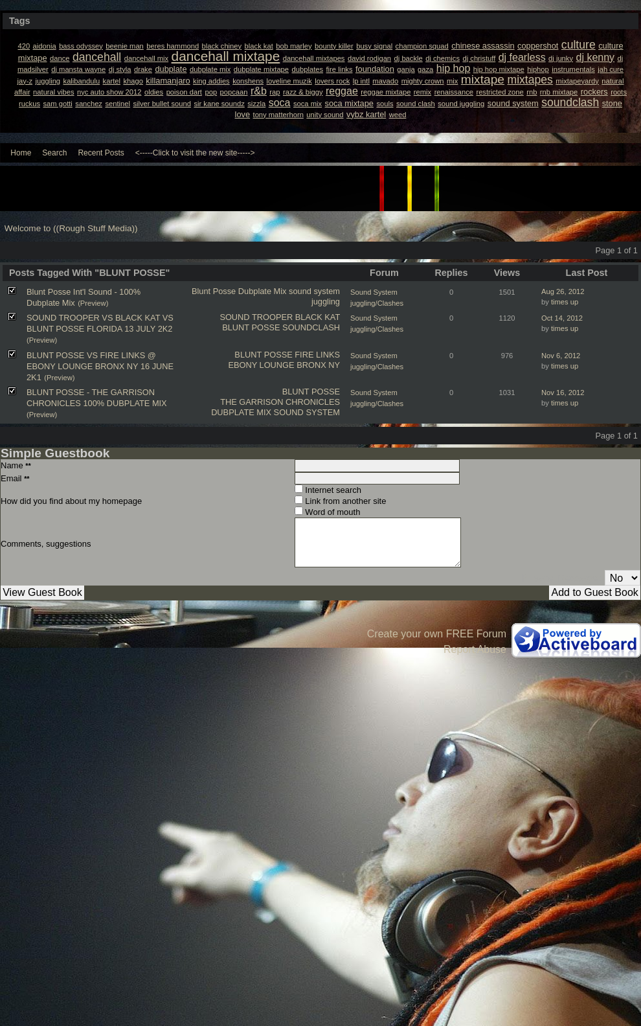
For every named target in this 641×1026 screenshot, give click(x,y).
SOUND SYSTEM (307, 412)
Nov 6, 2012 (560, 355)
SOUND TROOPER (256, 317)
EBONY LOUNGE (261, 365)
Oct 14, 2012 (562, 318)
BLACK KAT (317, 317)
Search (54, 152)
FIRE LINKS (317, 354)
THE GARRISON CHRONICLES (280, 402)
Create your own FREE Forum (436, 633)
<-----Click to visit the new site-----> (195, 152)
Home (20, 152)
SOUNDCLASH (311, 327)
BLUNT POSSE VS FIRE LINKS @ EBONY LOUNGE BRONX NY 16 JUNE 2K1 (100, 366)
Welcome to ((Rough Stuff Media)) (71, 228)
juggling (325, 301)
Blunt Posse (214, 291)
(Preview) (93, 303)
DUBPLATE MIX (241, 412)
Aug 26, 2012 (563, 291)
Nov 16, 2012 (563, 392)
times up (564, 302)
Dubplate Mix (262, 291)
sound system (314, 291)
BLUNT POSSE (251, 327)
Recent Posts (101, 152)
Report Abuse (475, 649)
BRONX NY (318, 365)
